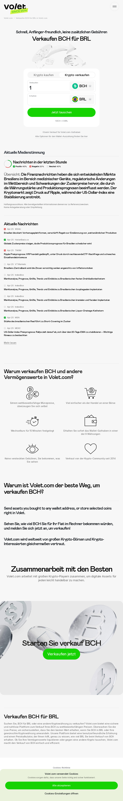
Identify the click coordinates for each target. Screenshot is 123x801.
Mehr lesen (10, 342)
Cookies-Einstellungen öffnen (61, 793)
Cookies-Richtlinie (61, 767)
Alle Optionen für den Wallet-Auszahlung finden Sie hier (61, 136)
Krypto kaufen (44, 75)
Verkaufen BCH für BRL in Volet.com (31, 18)
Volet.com (8, 18)
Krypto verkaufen (77, 75)
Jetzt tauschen (61, 112)
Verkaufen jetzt (61, 654)
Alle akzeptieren (61, 785)
